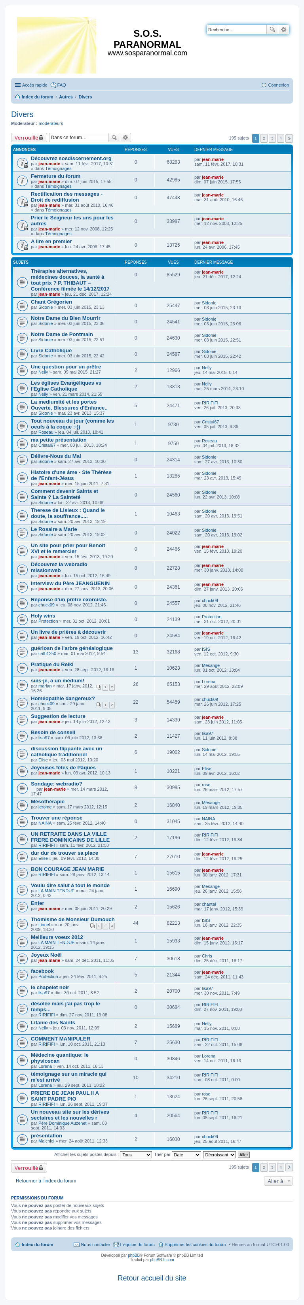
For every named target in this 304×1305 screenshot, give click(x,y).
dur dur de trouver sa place (64, 853)
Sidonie (45, 307)
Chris (207, 956)
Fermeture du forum (55, 176)
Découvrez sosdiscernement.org (71, 158)
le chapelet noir (50, 987)
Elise (43, 759)
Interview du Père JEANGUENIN (70, 583)
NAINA (45, 823)
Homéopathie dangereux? (63, 698)
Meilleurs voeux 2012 (57, 937)
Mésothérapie (48, 802)
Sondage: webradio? (56, 784)
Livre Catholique (51, 350)
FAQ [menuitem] (61, 85)
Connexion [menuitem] (278, 85)
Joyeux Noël (46, 955)
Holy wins (43, 616)
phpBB (134, 1255)
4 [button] (280, 138)
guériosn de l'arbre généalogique (72, 648)
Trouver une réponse (56, 818)
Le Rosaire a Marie (54, 529)
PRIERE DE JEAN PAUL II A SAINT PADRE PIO (65, 1096)
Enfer (37, 903)
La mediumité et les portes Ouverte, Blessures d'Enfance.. (69, 405)
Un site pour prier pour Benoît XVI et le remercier (68, 548)
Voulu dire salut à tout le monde (70, 885)
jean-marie (49, 163)
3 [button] (272, 138)
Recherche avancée (283, 29)
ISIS (206, 649)
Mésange (211, 665)
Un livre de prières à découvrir (68, 632)
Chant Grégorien (51, 302)
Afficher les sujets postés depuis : (103, 1154)
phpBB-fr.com (162, 1260)
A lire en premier (51, 241)
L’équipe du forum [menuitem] (137, 1244)
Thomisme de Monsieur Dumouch (73, 919)
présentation (46, 1136)
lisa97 (44, 737)
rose (206, 784)
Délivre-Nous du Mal (56, 456)
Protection (48, 621)
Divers (22, 114)
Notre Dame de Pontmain (62, 334)
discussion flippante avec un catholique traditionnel (66, 751)
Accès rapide (35, 85)
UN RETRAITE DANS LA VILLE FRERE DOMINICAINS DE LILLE (70, 837)
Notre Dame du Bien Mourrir (66, 318)
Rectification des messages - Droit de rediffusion (67, 197)
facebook (42, 971)
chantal (209, 904)
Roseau (45, 432)
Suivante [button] (289, 138)
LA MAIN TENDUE (56, 890)
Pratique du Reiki (52, 664)
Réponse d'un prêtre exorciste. (69, 599)
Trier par (177, 1154)
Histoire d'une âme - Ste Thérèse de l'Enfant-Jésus (71, 475)
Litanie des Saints (53, 1022)
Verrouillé (26, 137)
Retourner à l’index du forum (46, 1181)
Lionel (44, 924)
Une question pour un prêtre (66, 367)
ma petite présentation (59, 440)
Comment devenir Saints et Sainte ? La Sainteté (64, 494)
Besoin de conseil (53, 732)
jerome (45, 807)
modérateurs (51, 123)
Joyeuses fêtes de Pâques (63, 768)
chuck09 (46, 604)
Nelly (43, 372)
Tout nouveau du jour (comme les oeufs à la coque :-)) (72, 424)
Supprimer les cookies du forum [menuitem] (195, 1244)
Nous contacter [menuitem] (95, 1244)
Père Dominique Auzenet (62, 1123)
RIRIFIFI (210, 402)
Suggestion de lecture (58, 716)
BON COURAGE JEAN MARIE (67, 869)
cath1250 (47, 653)
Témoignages (58, 168)
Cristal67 (210, 421)
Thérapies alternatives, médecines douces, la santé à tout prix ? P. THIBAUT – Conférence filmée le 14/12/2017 (70, 280)
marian (45, 686)
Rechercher (272, 29)
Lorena (208, 681)
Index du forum (37, 1244)
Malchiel (46, 1141)
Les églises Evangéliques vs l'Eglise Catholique (66, 386)
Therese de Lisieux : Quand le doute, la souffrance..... (68, 513)
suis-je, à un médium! (57, 681)
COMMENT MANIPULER (60, 1039)
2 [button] (264, 138)
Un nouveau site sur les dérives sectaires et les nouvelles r (70, 1115)
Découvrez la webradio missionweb (59, 567)
